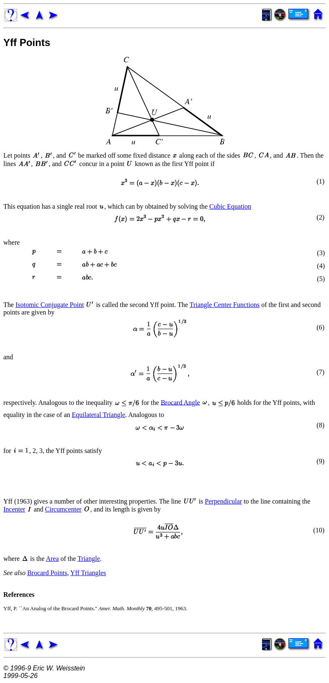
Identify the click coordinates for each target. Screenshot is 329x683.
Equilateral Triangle (99, 414)
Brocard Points (47, 572)
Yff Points (26, 42)
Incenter (14, 509)
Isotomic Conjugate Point (49, 304)
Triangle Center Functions (225, 304)
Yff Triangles (88, 572)
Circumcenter (63, 509)
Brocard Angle (180, 402)
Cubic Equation (230, 206)
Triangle (88, 558)
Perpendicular (223, 501)
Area (52, 558)
